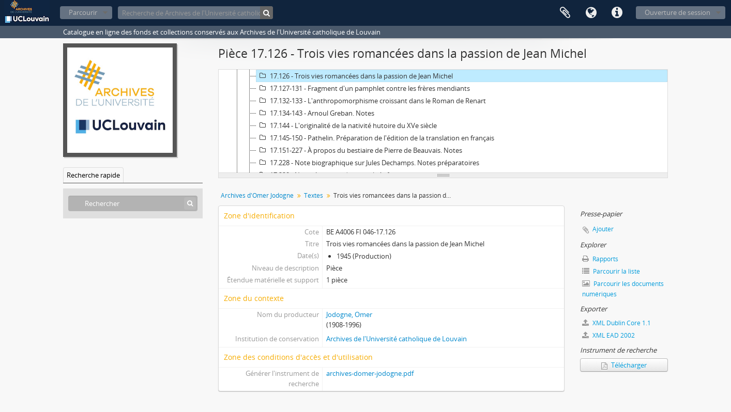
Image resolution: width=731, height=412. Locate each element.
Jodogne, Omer (349, 314)
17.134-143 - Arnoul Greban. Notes (315, 113)
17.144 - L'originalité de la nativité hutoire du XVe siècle (346, 125)
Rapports (600, 259)
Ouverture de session (677, 12)
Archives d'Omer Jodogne (257, 195)
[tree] (443, 121)
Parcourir (83, 12)
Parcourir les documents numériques (623, 288)
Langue (591, 13)
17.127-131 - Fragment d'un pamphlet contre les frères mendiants (363, 88)
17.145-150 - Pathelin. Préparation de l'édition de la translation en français (375, 138)
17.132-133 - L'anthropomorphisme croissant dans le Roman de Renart (371, 100)
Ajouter (603, 229)
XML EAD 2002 (608, 335)
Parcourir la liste (611, 271)
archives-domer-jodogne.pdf (370, 373)
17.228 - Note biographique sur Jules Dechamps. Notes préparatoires (367, 162)
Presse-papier (565, 13)
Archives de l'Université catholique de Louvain (396, 338)
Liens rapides (617, 13)
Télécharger (624, 365)
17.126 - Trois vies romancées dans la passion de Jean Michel (354, 76)
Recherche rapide (93, 175)
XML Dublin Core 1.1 (616, 323)
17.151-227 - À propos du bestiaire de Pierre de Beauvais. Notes (359, 150)
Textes (313, 195)
